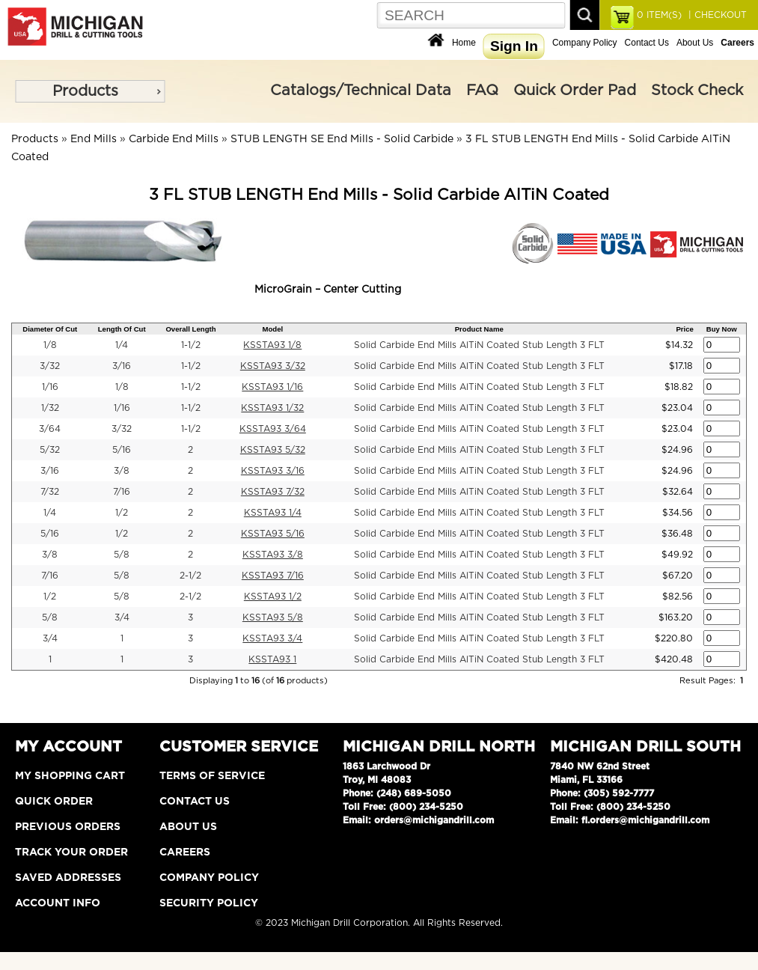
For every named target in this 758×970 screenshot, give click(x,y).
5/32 (50, 449)
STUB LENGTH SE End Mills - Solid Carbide (341, 139)
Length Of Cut (122, 329)
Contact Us (647, 42)
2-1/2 (190, 575)
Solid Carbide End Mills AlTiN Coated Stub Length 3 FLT (479, 345)
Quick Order (54, 801)
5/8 (121, 554)
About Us (694, 42)
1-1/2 (191, 345)
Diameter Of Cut (49, 329)
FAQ (482, 90)
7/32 (49, 491)
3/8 (121, 470)
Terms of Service (212, 776)
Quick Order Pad (574, 90)
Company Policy (584, 42)
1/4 (121, 345)
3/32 (50, 366)
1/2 (121, 512)
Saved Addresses (68, 878)
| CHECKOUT (716, 14)
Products (85, 91)
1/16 (50, 386)
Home (464, 42)
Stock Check (697, 90)
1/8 (50, 345)
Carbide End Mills (173, 139)
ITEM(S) (659, 14)
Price (684, 329)
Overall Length (190, 329)
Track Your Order (71, 852)
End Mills (93, 139)
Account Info (57, 903)
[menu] (90, 91)
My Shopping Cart (70, 776)
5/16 (121, 449)
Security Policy (208, 903)
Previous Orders (67, 827)
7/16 (121, 491)
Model (272, 329)
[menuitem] (90, 91)
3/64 (50, 428)
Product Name (479, 329)
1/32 (50, 407)
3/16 (121, 366)
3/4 (121, 617)
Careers (184, 852)
